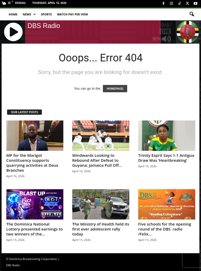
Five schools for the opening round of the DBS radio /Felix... (164, 229)
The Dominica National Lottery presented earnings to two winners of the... (34, 229)
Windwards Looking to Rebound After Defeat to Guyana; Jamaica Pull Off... (97, 160)
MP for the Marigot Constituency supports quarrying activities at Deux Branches (32, 163)
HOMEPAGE (115, 88)
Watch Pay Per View (72, 14)
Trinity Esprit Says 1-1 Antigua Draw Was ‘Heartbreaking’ (166, 158)
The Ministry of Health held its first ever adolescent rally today (100, 229)
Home (13, 14)
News (29, 14)
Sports (46, 14)
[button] (191, 14)
